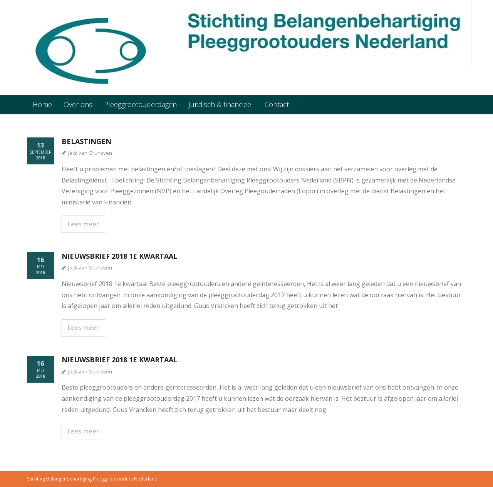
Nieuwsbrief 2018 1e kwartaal (120, 256)
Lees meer (83, 224)
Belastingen (86, 141)
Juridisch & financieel (220, 104)
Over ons (78, 104)
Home (42, 104)
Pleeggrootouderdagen (140, 104)
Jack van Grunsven (90, 152)
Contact (277, 104)
